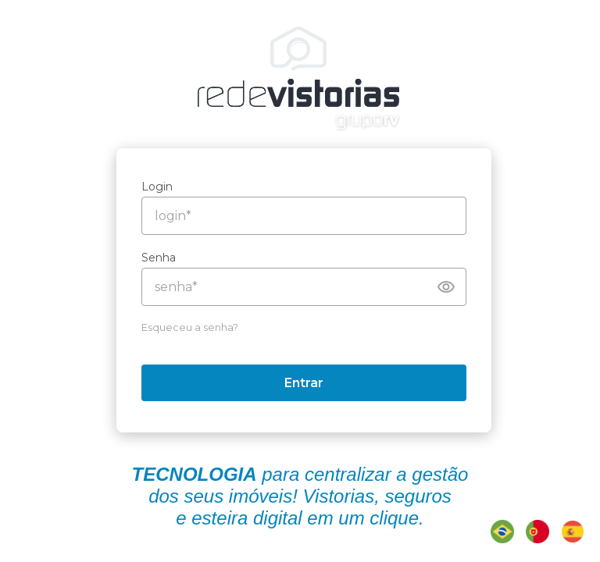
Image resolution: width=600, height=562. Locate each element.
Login (161, 187)
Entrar (307, 382)
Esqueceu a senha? (193, 327)
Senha (162, 258)
